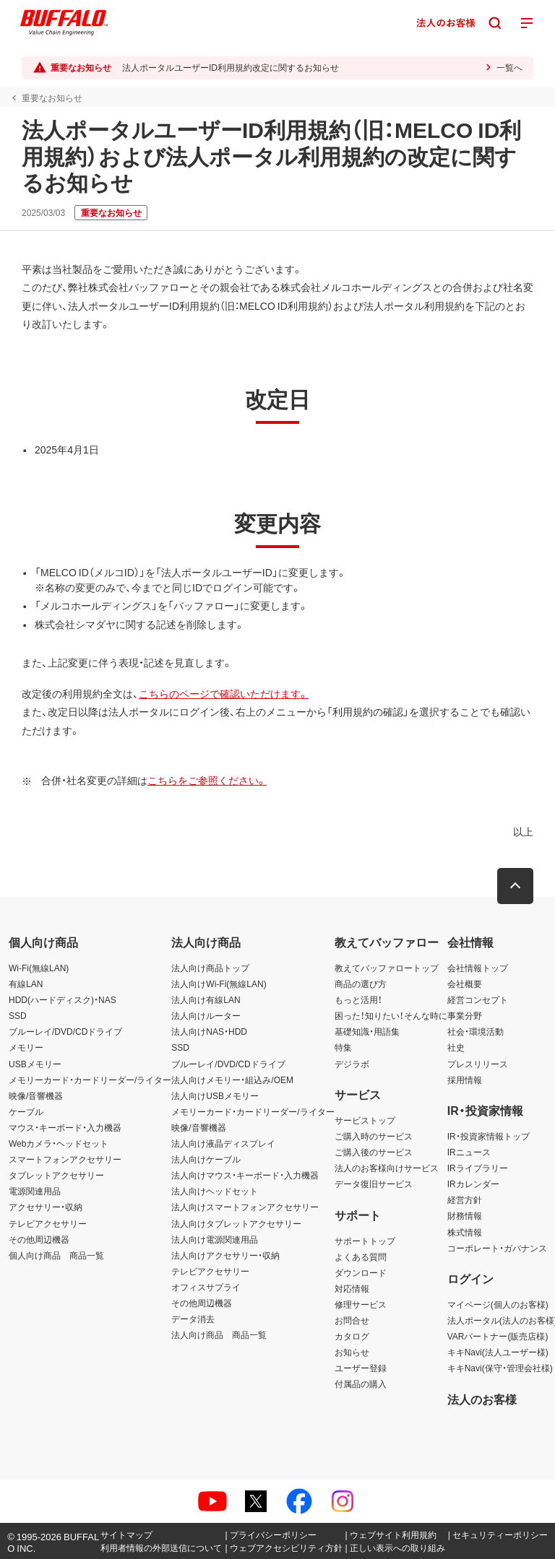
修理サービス (361, 1304)
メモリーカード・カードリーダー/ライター (90, 1079)
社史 (456, 1047)
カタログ (352, 1335)
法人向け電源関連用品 (214, 1239)
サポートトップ (365, 1240)
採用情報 (464, 1079)
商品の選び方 (361, 983)
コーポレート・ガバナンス (497, 1247)
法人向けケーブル (206, 1158)
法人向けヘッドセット (214, 1190)
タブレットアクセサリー (56, 1174)
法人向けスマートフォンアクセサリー (245, 1206)
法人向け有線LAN (205, 999)
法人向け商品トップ (210, 967)
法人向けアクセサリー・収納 (225, 1254)
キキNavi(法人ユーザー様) (497, 1351)
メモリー (26, 1047)
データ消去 (193, 1318)
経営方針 (464, 1199)
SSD (18, 1015)
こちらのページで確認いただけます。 (224, 693)
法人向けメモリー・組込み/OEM (232, 1079)
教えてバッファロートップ (387, 967)
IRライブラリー (477, 1167)
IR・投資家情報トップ (488, 1135)
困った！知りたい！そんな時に (391, 1015)
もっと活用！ (358, 999)
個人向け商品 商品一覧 (56, 1254)
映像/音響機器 (36, 1095)
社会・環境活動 (475, 1031)
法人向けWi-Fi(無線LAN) (218, 983)
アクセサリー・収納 (45, 1206)
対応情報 (352, 1288)
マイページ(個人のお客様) (497, 1304)
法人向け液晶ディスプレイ (223, 1143)
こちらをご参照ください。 (207, 780)
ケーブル (26, 1111)
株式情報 (464, 1231)
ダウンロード (361, 1272)
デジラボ (352, 1063)
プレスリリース (477, 1063)
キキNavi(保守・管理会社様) (500, 1367)
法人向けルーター (206, 1015)
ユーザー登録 (361, 1367)
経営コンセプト (477, 999)
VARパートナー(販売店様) (497, 1335)
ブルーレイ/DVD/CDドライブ (65, 1031)
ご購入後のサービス (374, 1151)
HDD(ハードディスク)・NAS (62, 999)
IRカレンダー (473, 1183)
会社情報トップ (477, 967)
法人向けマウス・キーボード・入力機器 (245, 1174)
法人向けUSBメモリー (215, 1095)
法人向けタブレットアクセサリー (236, 1223)
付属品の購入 (361, 1383)
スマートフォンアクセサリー (65, 1158)
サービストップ (365, 1119)
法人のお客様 (482, 1398)
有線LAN (26, 983)
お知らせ (352, 1351)
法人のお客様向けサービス (387, 1167)
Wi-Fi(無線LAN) (39, 967)
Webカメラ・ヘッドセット (58, 1143)
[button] (515, 886)
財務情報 (464, 1215)
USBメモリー (35, 1063)
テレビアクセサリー (48, 1223)
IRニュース (469, 1151)
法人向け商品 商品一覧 (219, 1334)
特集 (343, 1047)
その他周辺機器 (39, 1239)
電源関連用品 (35, 1190)
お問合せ (352, 1319)
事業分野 (464, 1015)
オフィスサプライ (206, 1286)
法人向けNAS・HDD (209, 1031)
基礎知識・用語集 (367, 1031)
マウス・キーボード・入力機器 (65, 1127)
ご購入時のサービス (374, 1135)
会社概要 (464, 983)
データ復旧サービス (374, 1183)
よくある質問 (361, 1256)
